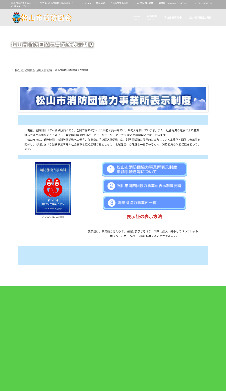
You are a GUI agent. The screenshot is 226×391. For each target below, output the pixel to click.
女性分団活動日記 (119, 3)
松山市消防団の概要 (143, 3)
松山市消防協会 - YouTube (27, 360)
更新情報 (100, 3)
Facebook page (113, 314)
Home (86, 3)
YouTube (22, 371)
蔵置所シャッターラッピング (173, 3)
